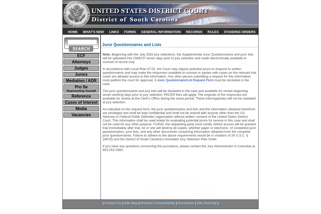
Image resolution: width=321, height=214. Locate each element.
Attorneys (81, 62)
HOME (72, 32)
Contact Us (113, 203)
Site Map (130, 203)
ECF (81, 56)
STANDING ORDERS (240, 32)
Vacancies (81, 115)
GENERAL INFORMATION (161, 32)
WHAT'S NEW (93, 32)
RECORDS (194, 32)
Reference (81, 96)
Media (81, 108)
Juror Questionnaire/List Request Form (185, 80)
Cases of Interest (81, 102)
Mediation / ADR (81, 80)
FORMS (130, 32)
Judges (81, 68)
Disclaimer (186, 203)
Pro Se (81, 88)
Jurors (81, 74)
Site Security (207, 203)
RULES (213, 32)
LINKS (114, 32)
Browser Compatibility (157, 203)
